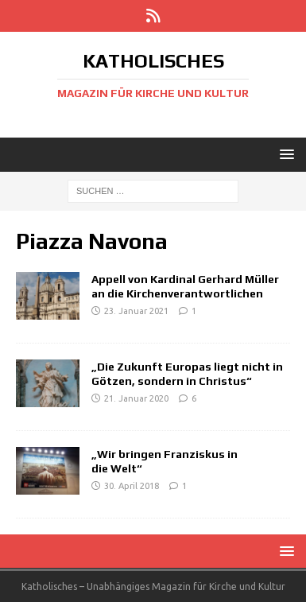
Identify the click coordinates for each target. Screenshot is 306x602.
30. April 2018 (131, 486)
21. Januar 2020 (136, 398)
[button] (284, 154)
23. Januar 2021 (136, 311)
